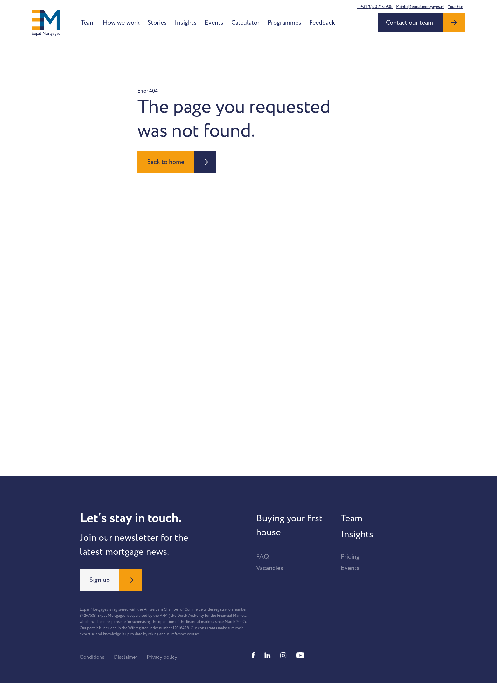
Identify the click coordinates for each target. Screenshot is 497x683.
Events (214, 22)
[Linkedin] (267, 655)
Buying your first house (289, 525)
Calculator (245, 22)
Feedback (322, 22)
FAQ (262, 556)
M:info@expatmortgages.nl (420, 7)
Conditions (92, 657)
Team (88, 22)
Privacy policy (162, 657)
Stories (157, 22)
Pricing (350, 556)
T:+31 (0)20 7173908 (375, 7)
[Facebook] (253, 655)
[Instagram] (283, 655)
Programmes (284, 22)
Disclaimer (125, 657)
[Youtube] (300, 655)
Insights (186, 22)
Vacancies (269, 568)
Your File (455, 7)
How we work (121, 22)
